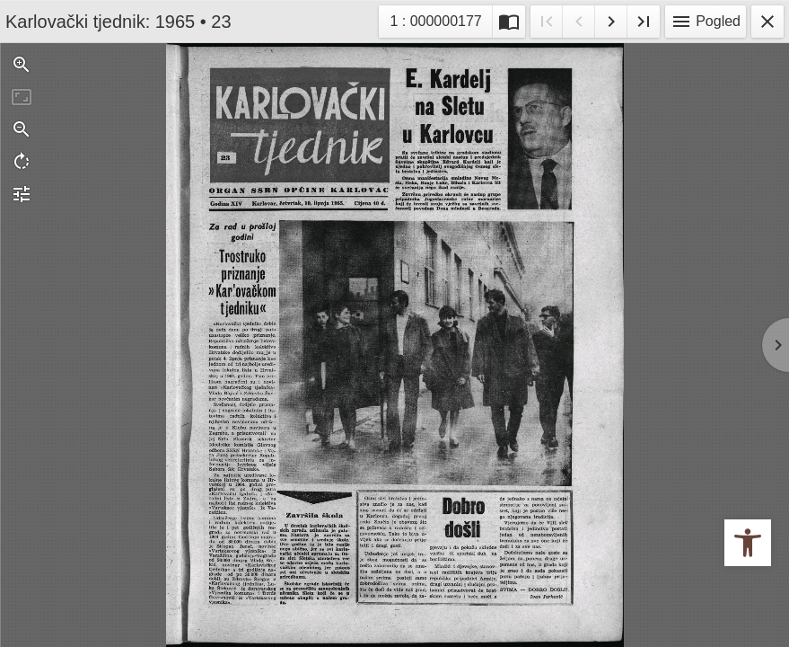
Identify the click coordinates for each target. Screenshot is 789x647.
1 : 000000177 (440, 19)
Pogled (706, 21)
